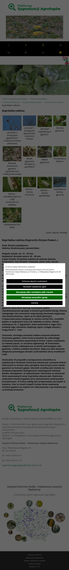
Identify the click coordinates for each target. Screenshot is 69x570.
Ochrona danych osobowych (34, 281)
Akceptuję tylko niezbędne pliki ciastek (34, 292)
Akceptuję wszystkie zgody (35, 297)
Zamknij (34, 303)
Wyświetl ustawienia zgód (34, 287)
